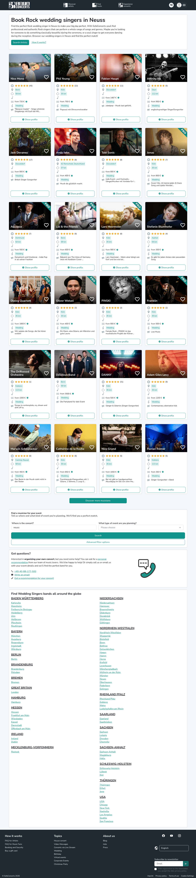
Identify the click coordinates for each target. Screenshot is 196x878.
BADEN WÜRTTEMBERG (27, 598)
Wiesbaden (17, 718)
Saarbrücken (106, 722)
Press (105, 847)
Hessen (15, 712)
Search (98, 535)
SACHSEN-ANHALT (112, 747)
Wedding (58, 850)
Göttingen (105, 622)
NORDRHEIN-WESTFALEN (117, 628)
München (15, 635)
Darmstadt (16, 725)
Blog (105, 840)
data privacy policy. (179, 871)
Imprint (150, 876)
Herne (103, 659)
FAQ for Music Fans (13, 844)
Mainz (103, 705)
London (15, 692)
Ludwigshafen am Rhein (112, 708)
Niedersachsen (107, 602)
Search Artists (20, 42)
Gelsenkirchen (107, 649)
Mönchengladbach (109, 669)
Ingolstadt (16, 645)
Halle (102, 758)
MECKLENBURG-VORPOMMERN (32, 747)
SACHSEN (106, 727)
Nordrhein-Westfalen (110, 632)
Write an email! (22, 574)
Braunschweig (107, 609)
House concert (60, 840)
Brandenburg (17, 669)
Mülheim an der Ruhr (110, 672)
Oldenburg (105, 612)
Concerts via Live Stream (64, 847)
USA (103, 797)
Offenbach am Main (20, 728)
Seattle (103, 818)
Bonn (102, 642)
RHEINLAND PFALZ (112, 694)
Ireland (14, 738)
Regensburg (17, 642)
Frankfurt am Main (20, 715)
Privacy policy (161, 876)
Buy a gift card (11, 850)
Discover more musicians (98, 500)
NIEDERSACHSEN (111, 598)
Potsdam (15, 672)
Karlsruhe (16, 602)
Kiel (102, 774)
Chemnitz (104, 741)
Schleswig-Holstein (109, 768)
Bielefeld (104, 639)
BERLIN (16, 655)
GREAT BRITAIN (21, 688)
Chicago (104, 804)
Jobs (105, 844)
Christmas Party (61, 864)
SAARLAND (107, 714)
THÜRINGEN (108, 780)
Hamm (103, 655)
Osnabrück (105, 616)
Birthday (57, 854)
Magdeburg (105, 755)
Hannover (104, 606)
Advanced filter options (98, 542)
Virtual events (60, 857)
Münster (104, 675)
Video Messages (61, 844)
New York (104, 808)
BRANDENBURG (22, 664)
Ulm (13, 616)
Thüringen (105, 784)
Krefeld (103, 662)
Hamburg (15, 702)
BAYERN (16, 631)
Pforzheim (16, 622)
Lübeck (103, 771)
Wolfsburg (105, 619)
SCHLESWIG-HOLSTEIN (115, 764)
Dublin (14, 741)
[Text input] (168, 863)
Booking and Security (14, 847)
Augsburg (16, 639)
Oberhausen (106, 682)
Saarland (104, 718)
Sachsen (104, 731)
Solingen (104, 688)
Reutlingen (16, 626)
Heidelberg (16, 612)
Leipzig (103, 735)
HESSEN (16, 707)
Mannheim (16, 606)
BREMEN (17, 678)
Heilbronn (16, 619)
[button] (181, 5)
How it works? (39, 42)
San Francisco (106, 821)
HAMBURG (18, 698)
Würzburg (16, 649)
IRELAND (17, 734)
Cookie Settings (187, 876)
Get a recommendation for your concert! (34, 578)
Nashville (104, 811)
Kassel (14, 722)
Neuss (103, 678)
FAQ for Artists (11, 840)
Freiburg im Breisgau (21, 609)
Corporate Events (61, 860)
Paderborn (105, 685)
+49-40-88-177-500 (25, 571)
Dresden (104, 738)
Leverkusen (105, 665)
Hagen (103, 652)
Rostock (15, 751)
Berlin (14, 659)
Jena (102, 791)
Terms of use (174, 876)
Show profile (31, 119)
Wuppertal (105, 635)
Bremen (15, 682)
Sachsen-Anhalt (108, 751)
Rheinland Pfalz (107, 698)
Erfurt (102, 788)
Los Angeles (106, 814)
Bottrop (103, 645)
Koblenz (104, 702)
